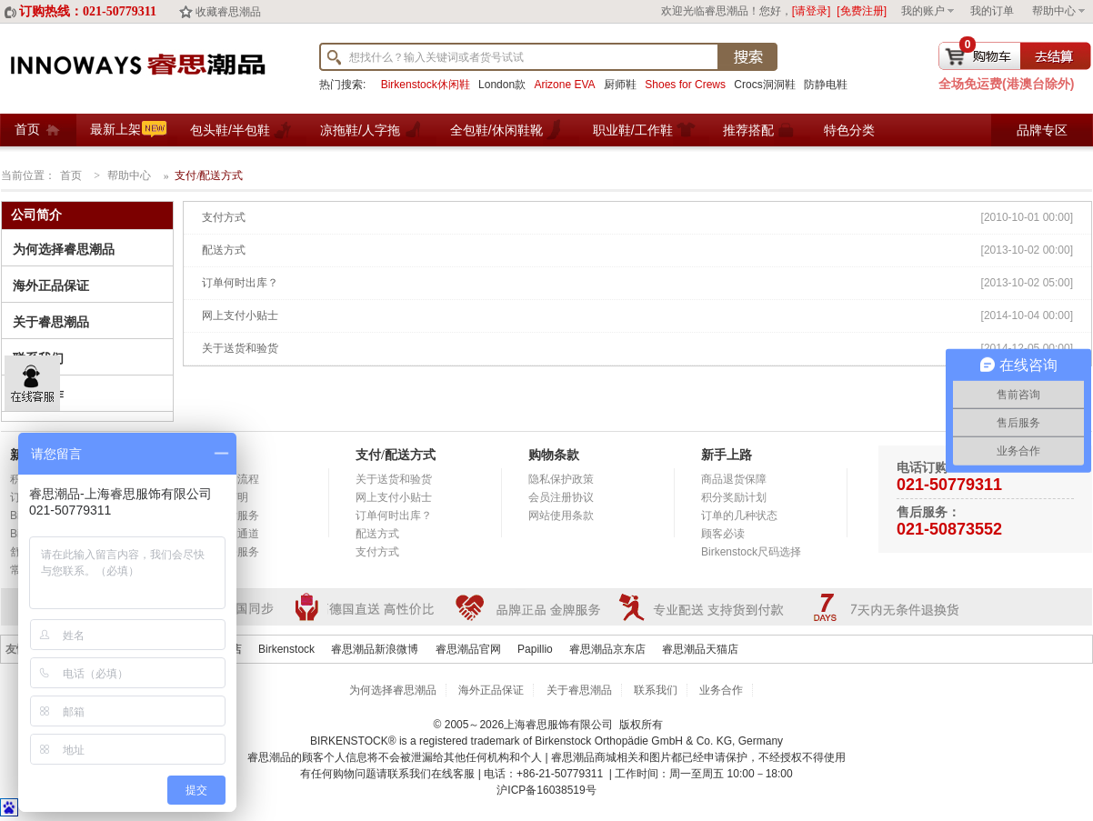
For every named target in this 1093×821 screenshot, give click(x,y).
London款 (502, 84)
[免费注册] (862, 11)
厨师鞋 (620, 84)
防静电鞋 (825, 84)
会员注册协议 (561, 497)
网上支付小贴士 (240, 315)
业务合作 (721, 690)
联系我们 (655, 690)
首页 (27, 129)
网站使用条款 (561, 515)
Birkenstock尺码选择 (751, 552)
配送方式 (224, 250)
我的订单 (992, 11)
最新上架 (115, 129)
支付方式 (224, 217)
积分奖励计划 (734, 497)
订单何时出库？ (240, 282)
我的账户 (923, 11)
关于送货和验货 (240, 348)
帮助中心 (1054, 11)
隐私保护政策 (561, 479)
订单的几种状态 (739, 515)
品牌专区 (1042, 130)
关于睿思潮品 (51, 322)
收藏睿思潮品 (228, 11)
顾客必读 (723, 533)
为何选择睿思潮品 (64, 249)
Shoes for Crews (685, 84)
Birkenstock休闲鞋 (425, 84)
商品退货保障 (734, 479)
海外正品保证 (51, 286)
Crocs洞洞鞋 (764, 84)
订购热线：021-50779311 (87, 11)
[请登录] (811, 11)
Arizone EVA (564, 84)
